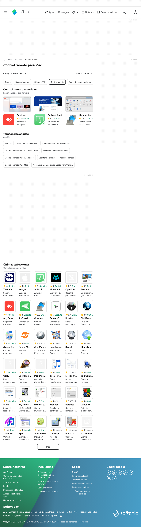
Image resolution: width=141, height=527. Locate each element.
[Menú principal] (5, 12)
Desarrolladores (107, 12)
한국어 (76, 512)
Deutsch (12, 512)
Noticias (87, 12)
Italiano (62, 512)
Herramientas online (12, 500)
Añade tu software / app (12, 495)
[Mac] (10, 60)
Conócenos (8, 472)
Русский (17, 516)
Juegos (63, 12)
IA (75, 12)
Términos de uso (79, 479)
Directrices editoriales (13, 490)
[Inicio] (4, 60)
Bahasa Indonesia (50, 512)
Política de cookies (80, 487)
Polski (94, 512)
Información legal (80, 476)
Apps (49, 12)
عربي (5, 512)
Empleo (6, 486)
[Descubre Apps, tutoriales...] (124, 12)
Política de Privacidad (82, 483)
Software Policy (45, 488)
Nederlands (85, 512)
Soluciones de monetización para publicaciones (46, 475)
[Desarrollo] (18, 60)
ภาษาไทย (35, 516)
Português (8, 516)
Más (48, 447)
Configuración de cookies (82, 492)
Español (28, 512)
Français (37, 512)
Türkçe (43, 516)
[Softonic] (22, 12)
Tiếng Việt (52, 516)
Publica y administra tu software (48, 482)
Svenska (26, 516)
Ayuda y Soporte (10, 482)
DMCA (75, 472)
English (20, 512)
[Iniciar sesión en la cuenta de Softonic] (135, 12)
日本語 (69, 512)
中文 (60, 516)
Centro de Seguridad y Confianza (13, 477)
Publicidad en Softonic (48, 491)
